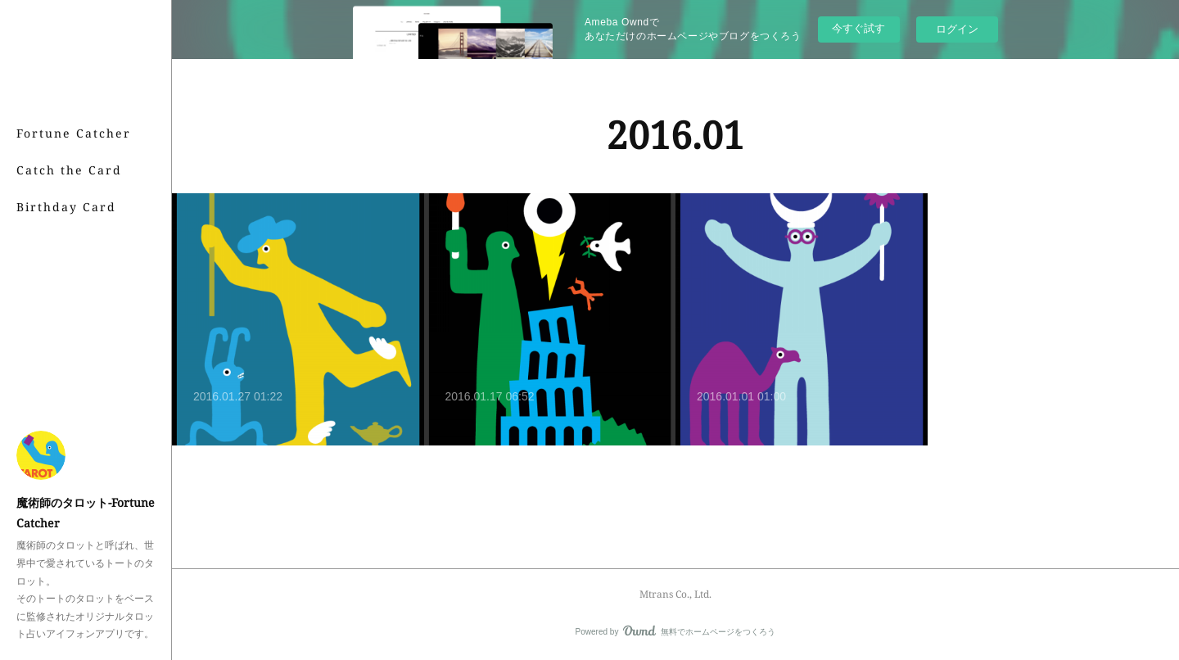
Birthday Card (66, 207)
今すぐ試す (858, 28)
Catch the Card (69, 170)
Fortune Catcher (73, 133)
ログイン (957, 29)
